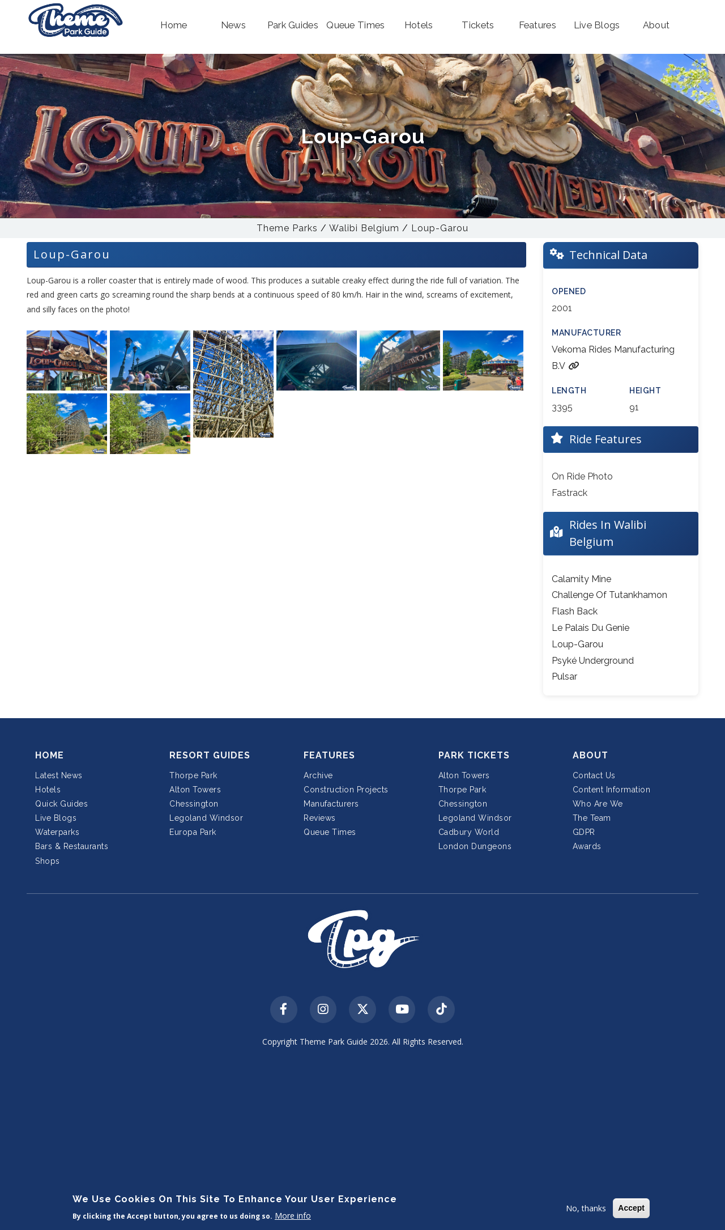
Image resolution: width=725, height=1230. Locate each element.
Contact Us (594, 775)
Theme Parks (287, 228)
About (590, 755)
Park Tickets (474, 755)
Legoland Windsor (206, 817)
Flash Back (575, 611)
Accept (631, 1207)
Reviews (320, 817)
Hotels (48, 789)
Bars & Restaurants (71, 846)
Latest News (59, 775)
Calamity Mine (581, 579)
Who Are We (598, 803)
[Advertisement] (362, 1140)
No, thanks (586, 1208)
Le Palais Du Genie (590, 627)
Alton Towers (195, 789)
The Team (592, 817)
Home (49, 755)
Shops (47, 861)
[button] (174, 25)
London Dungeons (475, 846)
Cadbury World (469, 832)
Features (329, 755)
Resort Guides (209, 755)
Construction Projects (346, 789)
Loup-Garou (439, 228)
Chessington (194, 803)
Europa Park (192, 832)
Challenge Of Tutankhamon (609, 594)
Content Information (612, 789)
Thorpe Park (193, 775)
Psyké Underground (593, 660)
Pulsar (564, 676)
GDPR (584, 832)
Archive (318, 775)
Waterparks (57, 832)
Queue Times (330, 832)
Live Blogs (55, 817)
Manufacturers (331, 803)
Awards (587, 846)
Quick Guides (61, 803)
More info (293, 1215)
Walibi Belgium (364, 228)
